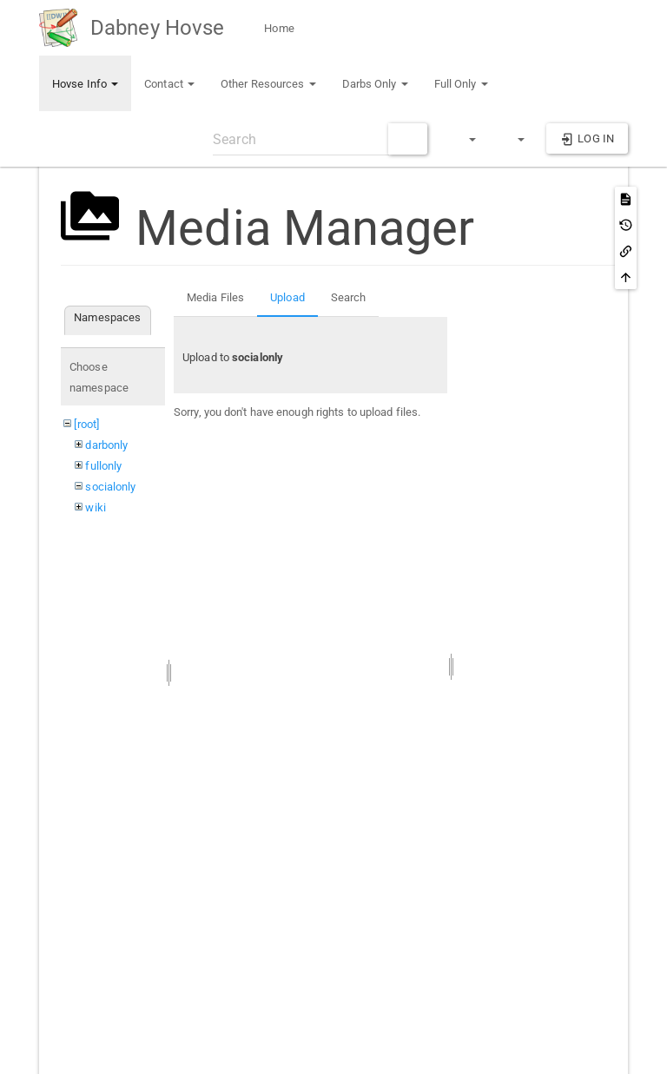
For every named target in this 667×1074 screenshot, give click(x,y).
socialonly (110, 486)
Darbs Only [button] (375, 83)
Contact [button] (169, 83)
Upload (287, 297)
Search (349, 297)
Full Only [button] (461, 83)
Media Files (215, 297)
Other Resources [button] (268, 83)
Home (277, 28)
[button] (464, 139)
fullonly (103, 465)
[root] (86, 424)
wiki (95, 507)
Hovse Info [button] (85, 83)
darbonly (106, 444)
